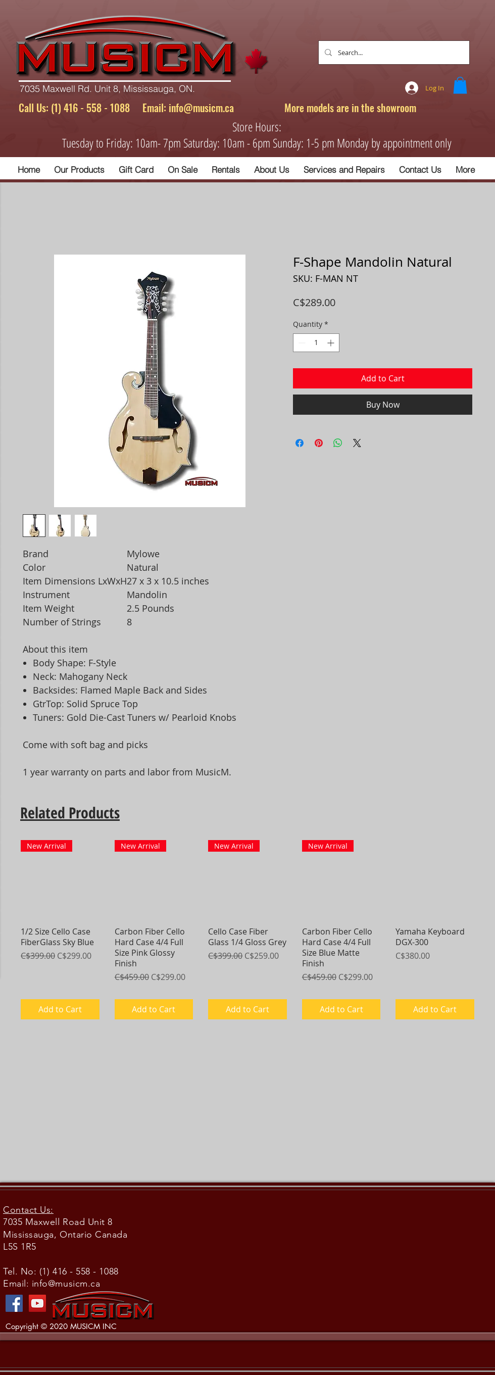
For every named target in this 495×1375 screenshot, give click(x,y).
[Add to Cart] (60, 1009)
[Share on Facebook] (299, 443)
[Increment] (331, 343)
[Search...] (393, 52)
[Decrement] (300, 343)
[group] (247, 930)
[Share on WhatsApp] (338, 443)
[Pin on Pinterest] (319, 443)
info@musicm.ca (201, 107)
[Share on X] (357, 443)
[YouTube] (37, 1303)
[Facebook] (14, 1303)
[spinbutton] (316, 343)
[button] (460, 85)
